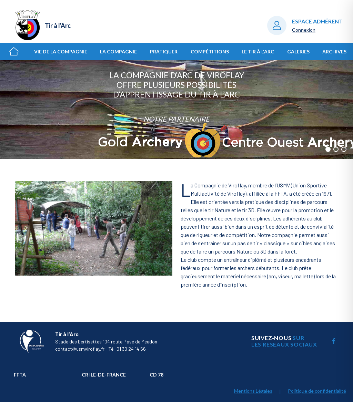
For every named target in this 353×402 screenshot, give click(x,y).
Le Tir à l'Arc (258, 51)
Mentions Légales (253, 391)
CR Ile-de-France (104, 375)
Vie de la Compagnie (60, 51)
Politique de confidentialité (317, 391)
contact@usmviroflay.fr (79, 349)
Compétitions (210, 51)
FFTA (20, 375)
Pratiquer (164, 51)
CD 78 (156, 375)
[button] (328, 149)
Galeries (298, 51)
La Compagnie (118, 51)
